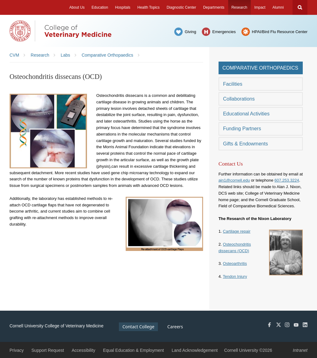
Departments (213, 7)
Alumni (278, 7)
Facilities (232, 84)
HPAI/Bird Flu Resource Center (280, 31)
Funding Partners (242, 128)
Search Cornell (300, 7)
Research (239, 7)
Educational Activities (246, 113)
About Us (77, 7)
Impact (259, 7)
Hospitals (122, 7)
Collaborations (238, 98)
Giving (190, 31)
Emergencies (224, 31)
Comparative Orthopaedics (260, 68)
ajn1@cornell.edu (234, 180)
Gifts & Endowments (245, 143)
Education (100, 7)
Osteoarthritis (235, 263)
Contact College (138, 327)
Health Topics (148, 7)
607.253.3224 (287, 180)
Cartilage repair (236, 231)
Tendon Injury (235, 276)
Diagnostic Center (181, 7)
